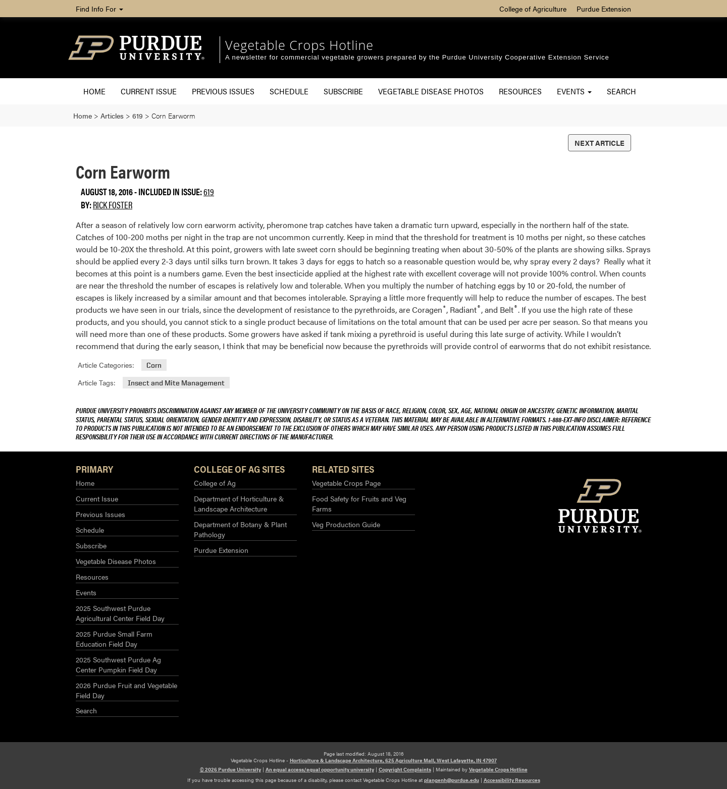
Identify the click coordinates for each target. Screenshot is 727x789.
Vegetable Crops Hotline (299, 44)
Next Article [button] (600, 143)
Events (574, 91)
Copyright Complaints (405, 769)
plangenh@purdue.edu (451, 779)
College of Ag (215, 483)
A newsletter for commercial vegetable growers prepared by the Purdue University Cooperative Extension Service (417, 57)
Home (94, 91)
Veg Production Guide (346, 524)
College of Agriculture (532, 9)
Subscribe (343, 91)
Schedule (289, 91)
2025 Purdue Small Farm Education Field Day (114, 639)
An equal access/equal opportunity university (320, 769)
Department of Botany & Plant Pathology (240, 529)
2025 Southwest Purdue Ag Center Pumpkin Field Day (118, 664)
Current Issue (149, 91)
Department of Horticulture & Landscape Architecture (239, 503)
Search (621, 91)
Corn (154, 365)
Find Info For (99, 9)
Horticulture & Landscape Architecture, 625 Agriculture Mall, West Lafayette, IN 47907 (393, 760)
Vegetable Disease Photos (431, 91)
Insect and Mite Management (176, 382)
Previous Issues (223, 91)
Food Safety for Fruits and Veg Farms (359, 503)
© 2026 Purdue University (230, 769)
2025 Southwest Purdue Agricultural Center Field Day (120, 613)
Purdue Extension (604, 9)
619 (208, 191)
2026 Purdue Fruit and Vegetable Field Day (126, 690)
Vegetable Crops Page (346, 483)
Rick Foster (112, 204)
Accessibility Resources (512, 779)
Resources (520, 91)
